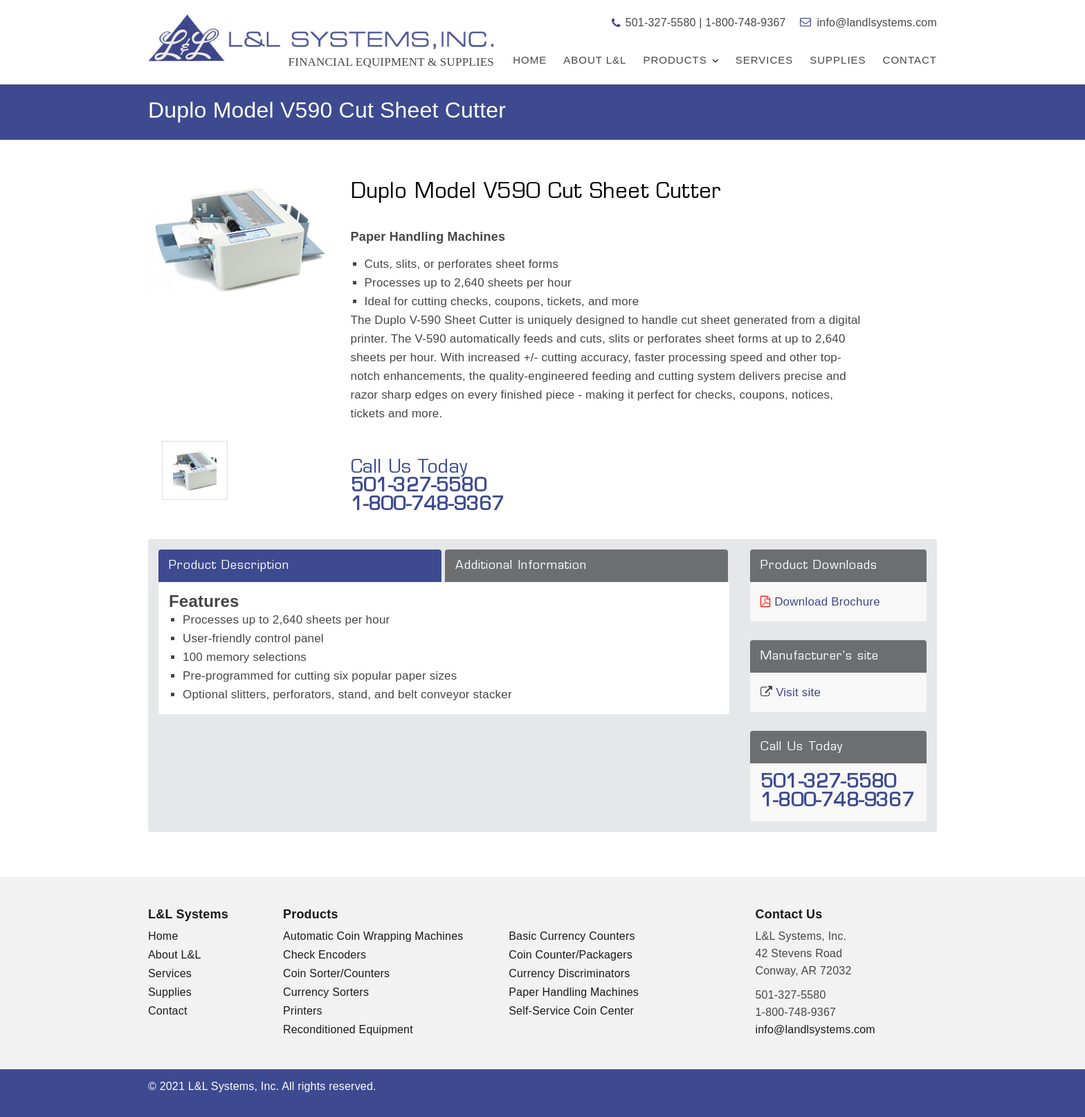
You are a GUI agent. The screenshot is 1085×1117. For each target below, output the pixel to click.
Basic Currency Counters (572, 936)
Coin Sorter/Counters (336, 973)
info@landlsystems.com (877, 22)
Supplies (838, 60)
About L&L (594, 60)
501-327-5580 (660, 22)
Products (674, 60)
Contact (910, 60)
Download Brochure (827, 601)
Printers (302, 1011)
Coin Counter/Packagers (570, 955)
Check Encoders (324, 955)
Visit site (798, 692)
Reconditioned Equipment (348, 1029)
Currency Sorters (326, 992)
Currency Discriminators (569, 973)
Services (765, 60)
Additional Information (521, 566)
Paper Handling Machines (574, 992)
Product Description (229, 566)
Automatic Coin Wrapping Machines (373, 936)
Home (530, 60)
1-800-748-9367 (745, 22)
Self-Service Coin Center (571, 1011)
